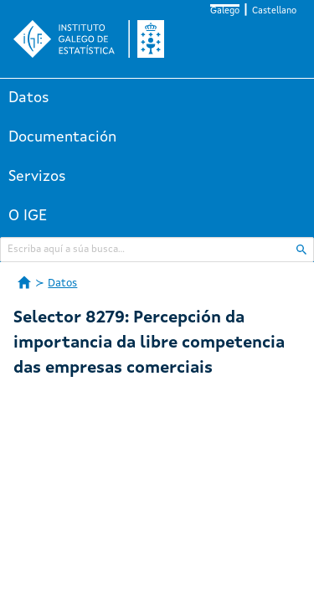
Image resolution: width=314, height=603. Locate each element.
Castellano (274, 11)
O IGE (27, 216)
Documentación (62, 137)
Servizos (37, 176)
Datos (28, 98)
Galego (224, 11)
